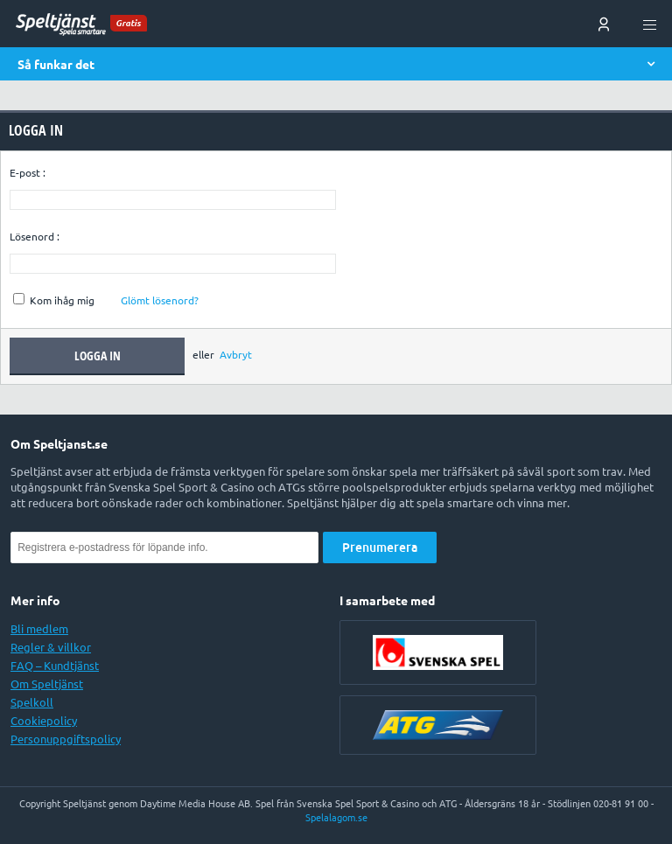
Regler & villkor (50, 647)
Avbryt (236, 355)
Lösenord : (35, 236)
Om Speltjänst (46, 684)
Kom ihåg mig (53, 300)
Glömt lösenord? (160, 300)
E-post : (28, 172)
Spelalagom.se (336, 818)
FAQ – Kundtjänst (54, 665)
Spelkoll (31, 702)
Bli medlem (39, 629)
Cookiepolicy (43, 721)
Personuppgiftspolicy (65, 739)
